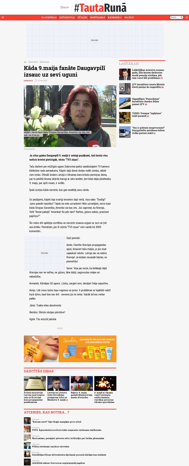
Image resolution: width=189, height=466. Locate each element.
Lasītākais (129, 63)
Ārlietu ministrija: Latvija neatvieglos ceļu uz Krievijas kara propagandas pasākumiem (34, 397)
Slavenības (49, 17)
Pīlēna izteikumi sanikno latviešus (50, 446)
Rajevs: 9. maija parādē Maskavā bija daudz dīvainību (81, 395)
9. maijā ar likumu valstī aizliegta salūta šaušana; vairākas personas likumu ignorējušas (104, 397)
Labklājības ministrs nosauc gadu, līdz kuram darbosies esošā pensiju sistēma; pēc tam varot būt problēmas (148, 73)
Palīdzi (129, 17)
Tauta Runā (33, 62)
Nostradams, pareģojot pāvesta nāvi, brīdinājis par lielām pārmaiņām (68, 438)
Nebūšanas (97, 17)
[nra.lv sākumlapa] (65, 7)
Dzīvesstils (67, 17)
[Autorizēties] (186, 17)
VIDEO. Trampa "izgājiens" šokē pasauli (147, 114)
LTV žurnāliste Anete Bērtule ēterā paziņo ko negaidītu (148, 85)
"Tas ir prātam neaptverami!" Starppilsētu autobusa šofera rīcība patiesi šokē (148, 130)
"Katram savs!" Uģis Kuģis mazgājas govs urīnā (56, 421)
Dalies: (60, 328)
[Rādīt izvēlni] (2, 17)
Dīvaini (82, 17)
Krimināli (115, 17)
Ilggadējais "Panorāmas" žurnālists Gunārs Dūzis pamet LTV (146, 101)
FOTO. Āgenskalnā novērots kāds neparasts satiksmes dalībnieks (66, 430)
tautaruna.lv (28, 80)
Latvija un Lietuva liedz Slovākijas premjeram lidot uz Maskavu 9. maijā (57, 396)
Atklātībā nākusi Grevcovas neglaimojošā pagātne (58, 463)
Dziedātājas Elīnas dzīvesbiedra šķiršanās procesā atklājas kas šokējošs (69, 454)
